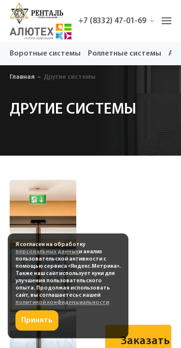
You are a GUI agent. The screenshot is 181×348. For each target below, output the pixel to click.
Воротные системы (45, 54)
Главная (22, 77)
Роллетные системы (124, 54)
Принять (37, 320)
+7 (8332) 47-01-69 (116, 21)
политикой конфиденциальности (62, 302)
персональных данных (47, 252)
